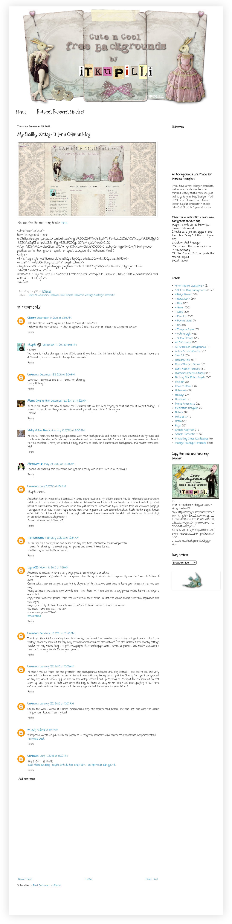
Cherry (31, 318)
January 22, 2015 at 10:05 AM (57, 667)
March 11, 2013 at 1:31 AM (54, 568)
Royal (178, 426)
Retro (178, 421)
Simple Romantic (75, 295)
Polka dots (181, 417)
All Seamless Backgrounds (190, 347)
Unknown (32, 375)
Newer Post (25, 879)
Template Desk (36, 739)
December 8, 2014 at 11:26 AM (57, 633)
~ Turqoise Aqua (184, 330)
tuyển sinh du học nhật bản (68, 765)
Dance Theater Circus (187, 364)
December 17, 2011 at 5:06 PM (60, 345)
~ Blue (178, 303)
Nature (179, 412)
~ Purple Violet (183, 321)
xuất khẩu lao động (39, 765)
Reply (30, 332)
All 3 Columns (42, 295)
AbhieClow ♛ (35, 464)
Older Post (152, 879)
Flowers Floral (183, 386)
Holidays (179, 395)
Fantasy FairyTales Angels (190, 378)
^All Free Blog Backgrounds (191, 290)
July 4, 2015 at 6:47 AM (44, 730)
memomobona (35, 538)
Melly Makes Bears (38, 431)
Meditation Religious (186, 408)
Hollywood (180, 399)
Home (21, 111)
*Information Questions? (189, 286)
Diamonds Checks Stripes (190, 373)
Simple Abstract (184, 430)
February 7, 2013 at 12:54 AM (62, 538)
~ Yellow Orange (184, 338)
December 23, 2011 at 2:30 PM (57, 375)
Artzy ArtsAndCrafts (187, 351)
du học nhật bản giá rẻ (101, 765)
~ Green (179, 308)
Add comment (26, 779)
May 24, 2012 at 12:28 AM (59, 464)
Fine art (179, 382)
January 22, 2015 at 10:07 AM (57, 704)
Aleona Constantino (38, 401)
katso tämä (34, 616)
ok (28, 730)
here (64, 223)
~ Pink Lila (181, 316)
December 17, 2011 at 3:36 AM (54, 318)
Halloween (181, 391)
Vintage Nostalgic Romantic (99, 295)
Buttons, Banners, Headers (60, 111)
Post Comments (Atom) (47, 886)
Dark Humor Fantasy (187, 369)
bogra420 (32, 568)
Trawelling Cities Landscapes (191, 439)
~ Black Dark (182, 299)
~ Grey (30, 295)
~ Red (178, 325)
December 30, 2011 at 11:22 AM (68, 401)
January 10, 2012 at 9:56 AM (68, 431)
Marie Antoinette (185, 404)
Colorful (179, 356)
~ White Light (183, 334)
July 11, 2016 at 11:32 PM (54, 756)
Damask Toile (58, 295)
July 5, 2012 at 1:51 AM (53, 487)
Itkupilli (31, 345)
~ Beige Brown (183, 295)
